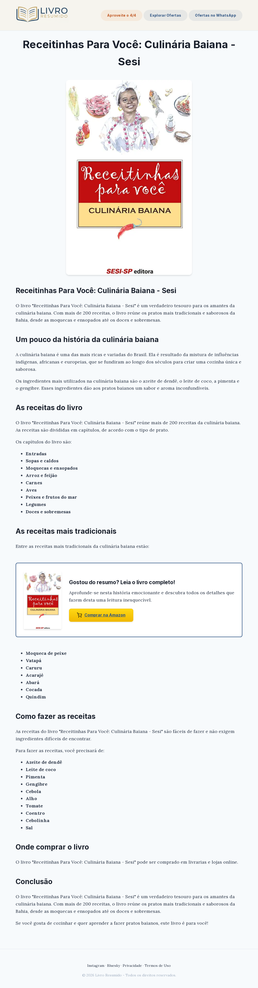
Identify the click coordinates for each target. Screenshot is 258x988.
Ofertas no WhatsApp (215, 15)
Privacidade (132, 965)
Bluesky (113, 965)
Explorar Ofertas (165, 15)
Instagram (95, 965)
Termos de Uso (158, 965)
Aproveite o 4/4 (121, 15)
